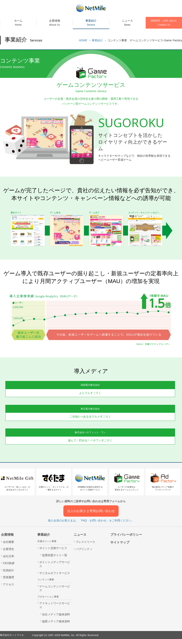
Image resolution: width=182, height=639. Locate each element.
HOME (83, 40)
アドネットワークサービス (54, 605)
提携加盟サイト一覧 (54, 555)
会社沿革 (8, 556)
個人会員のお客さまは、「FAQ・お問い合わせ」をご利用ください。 (91, 520)
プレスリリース (85, 541)
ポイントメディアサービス (54, 564)
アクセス (8, 584)
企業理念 (8, 549)
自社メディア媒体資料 (56, 614)
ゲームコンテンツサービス (54, 588)
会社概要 (8, 541)
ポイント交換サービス (53, 548)
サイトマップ (119, 542)
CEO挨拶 (9, 563)
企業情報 (54, 23)
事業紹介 (91, 23)
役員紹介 (8, 570)
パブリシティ (84, 549)
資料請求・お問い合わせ (164, 23)
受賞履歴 (8, 577)
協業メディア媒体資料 (56, 621)
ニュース (127, 23)
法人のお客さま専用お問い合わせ (91, 511)
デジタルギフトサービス (54, 573)
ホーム (18, 23)
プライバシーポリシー (126, 534)
